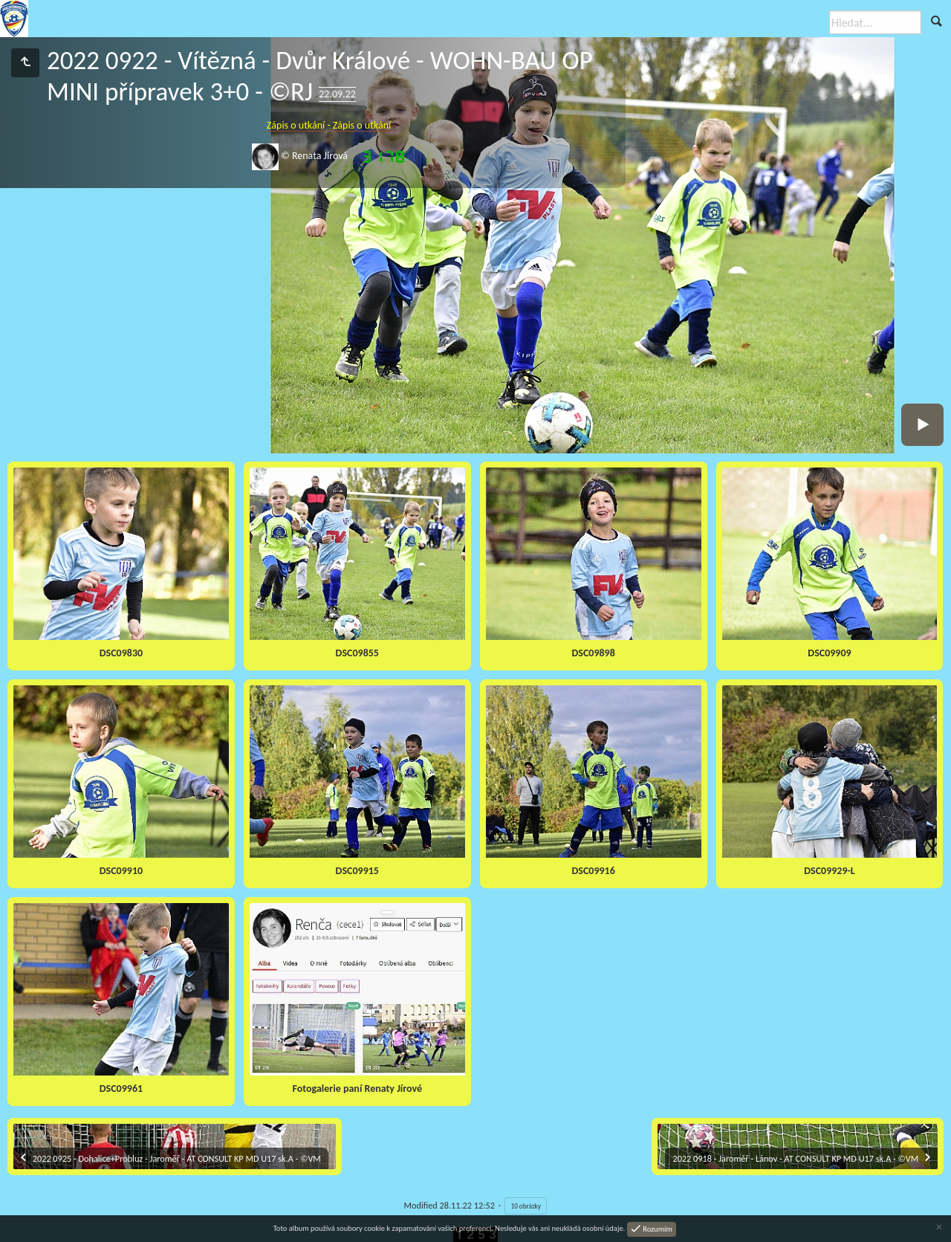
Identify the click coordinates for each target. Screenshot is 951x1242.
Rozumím (656, 1228)
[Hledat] (875, 22)
